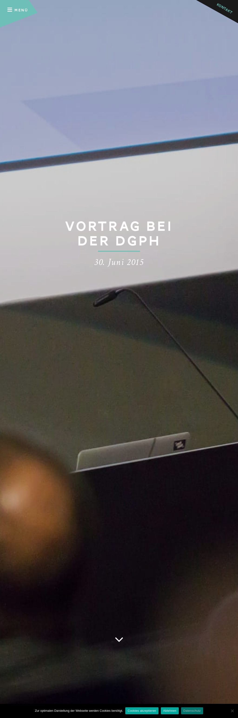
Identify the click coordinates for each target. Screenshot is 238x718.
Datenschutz (192, 710)
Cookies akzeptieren (142, 710)
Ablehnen (169, 710)
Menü (17, 9)
